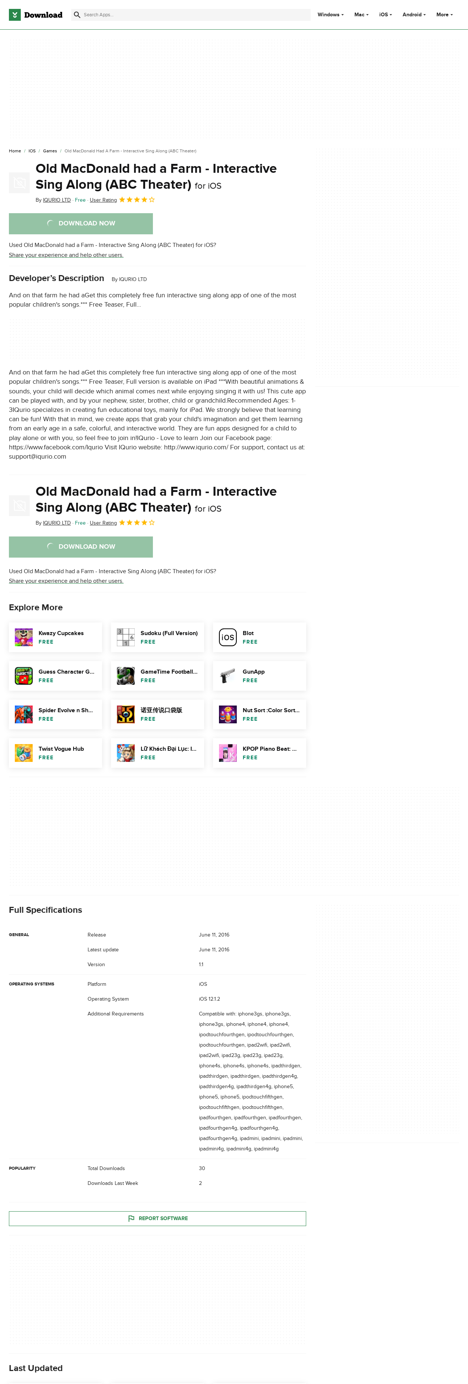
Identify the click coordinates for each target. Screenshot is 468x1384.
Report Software (157, 1218)
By (53, 200)
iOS (383, 14)
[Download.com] (35, 15)
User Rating (123, 199)
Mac (359, 14)
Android (412, 14)
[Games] (50, 151)
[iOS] (32, 151)
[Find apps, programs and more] (191, 15)
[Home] (15, 151)
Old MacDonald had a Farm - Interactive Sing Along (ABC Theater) (156, 177)
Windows (329, 14)
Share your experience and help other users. (66, 255)
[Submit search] (77, 15)
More (445, 14)
